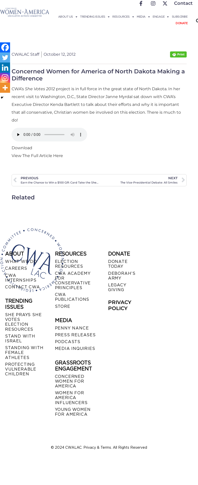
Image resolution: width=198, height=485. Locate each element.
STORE (62, 306)
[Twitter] (5, 57)
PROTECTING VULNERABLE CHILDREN (20, 369)
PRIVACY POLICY (119, 305)
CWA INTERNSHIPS (21, 278)
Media (143, 16)
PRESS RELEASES (75, 334)
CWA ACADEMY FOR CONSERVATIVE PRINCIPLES (73, 280)
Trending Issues (94, 16)
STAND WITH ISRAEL (20, 338)
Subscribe (180, 16)
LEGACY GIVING (117, 287)
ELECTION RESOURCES (69, 264)
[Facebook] (5, 47)
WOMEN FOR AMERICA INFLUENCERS (71, 397)
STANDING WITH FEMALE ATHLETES (24, 352)
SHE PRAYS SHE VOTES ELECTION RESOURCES (23, 322)
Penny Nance (72, 328)
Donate (181, 23)
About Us (67, 16)
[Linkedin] (5, 68)
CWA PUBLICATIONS (72, 297)
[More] (5, 88)
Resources (123, 16)
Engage (161, 16)
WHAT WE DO (21, 261)
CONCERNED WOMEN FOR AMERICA (69, 381)
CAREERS (16, 268)
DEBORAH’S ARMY (122, 276)
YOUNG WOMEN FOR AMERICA (73, 412)
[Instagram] (5, 78)
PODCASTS (67, 341)
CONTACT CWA (22, 287)
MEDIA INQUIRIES (75, 348)
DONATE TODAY (118, 264)
